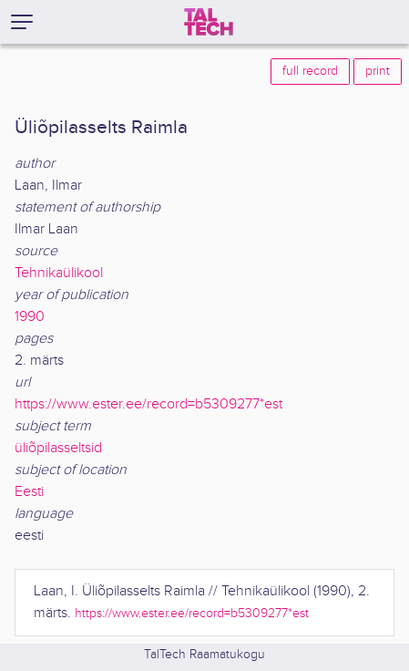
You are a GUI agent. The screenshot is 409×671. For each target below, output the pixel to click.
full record (310, 71)
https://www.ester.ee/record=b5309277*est (148, 404)
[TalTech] (208, 21)
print (377, 71)
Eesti (29, 492)
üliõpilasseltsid (58, 448)
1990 (30, 316)
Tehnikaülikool (59, 273)
